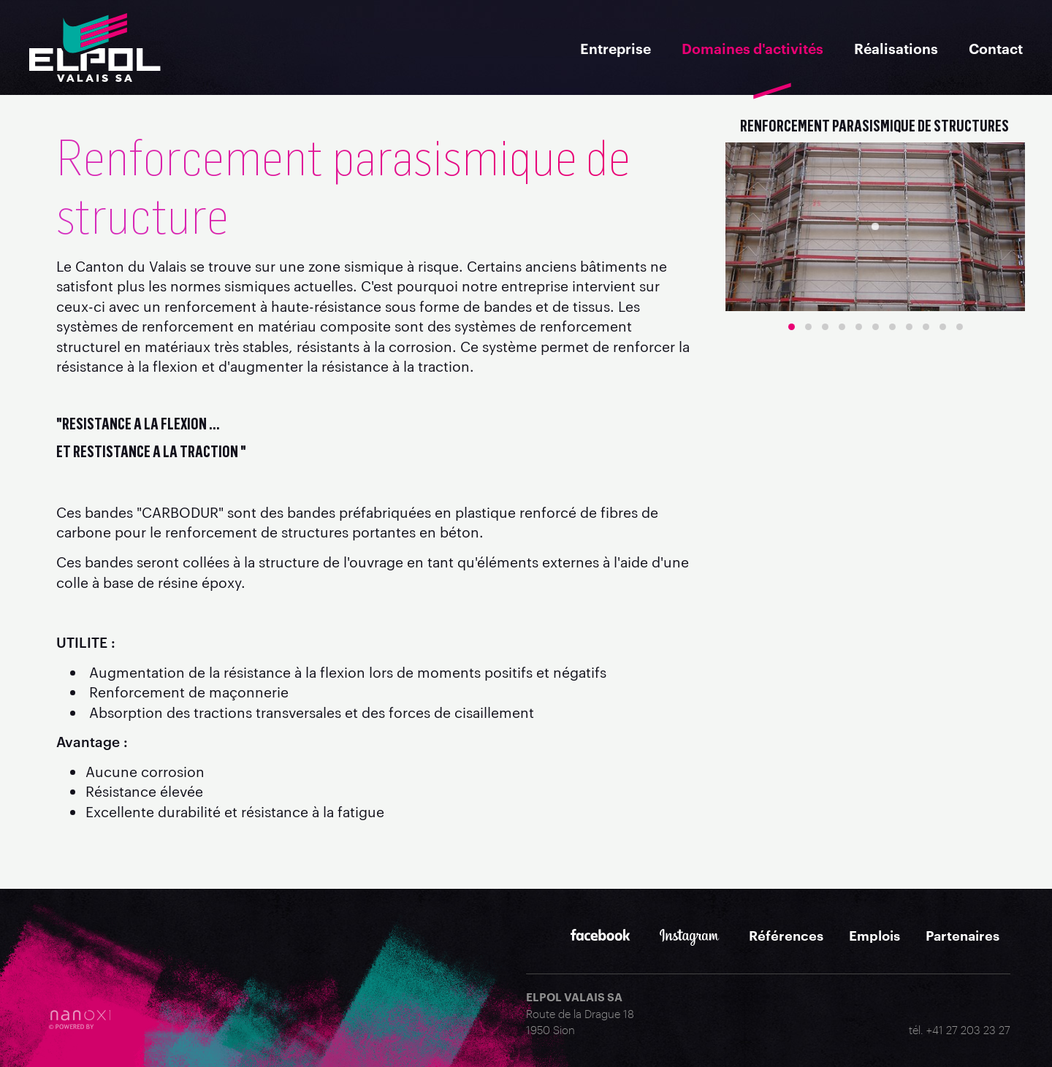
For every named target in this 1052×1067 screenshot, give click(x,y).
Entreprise (615, 48)
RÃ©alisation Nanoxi (80, 1019)
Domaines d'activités (752, 48)
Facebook (600, 935)
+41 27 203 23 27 (968, 1029)
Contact (996, 48)
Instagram (690, 935)
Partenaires (962, 934)
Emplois (874, 934)
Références (786, 934)
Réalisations (896, 48)
